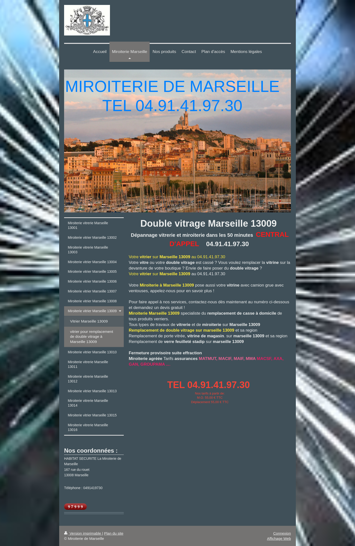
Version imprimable (83, 533)
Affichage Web (279, 538)
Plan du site (113, 533)
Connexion (282, 533)
